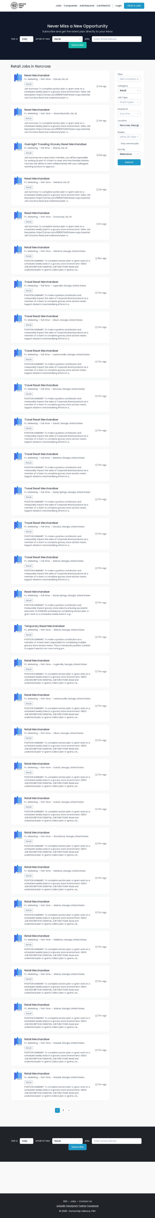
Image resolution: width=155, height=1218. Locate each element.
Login (119, 5)
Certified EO (103, 5)
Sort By (121, 149)
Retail (29, 84)
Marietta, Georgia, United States (70, 254)
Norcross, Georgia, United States (69, 395)
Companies (70, 5)
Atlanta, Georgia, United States (68, 574)
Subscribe (77, 45)
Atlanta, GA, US (60, 149)
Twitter (83, 1206)
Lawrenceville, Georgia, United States (71, 359)
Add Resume (87, 5)
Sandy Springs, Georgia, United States (43, 504)
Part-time (46, 79)
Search (129, 162)
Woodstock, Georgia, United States (71, 863)
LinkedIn (61, 1206)
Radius (121, 132)
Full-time (45, 149)
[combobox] (26, 39)
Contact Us (85, 1201)
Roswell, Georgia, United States (69, 1073)
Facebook (93, 1206)
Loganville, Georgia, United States (69, 289)
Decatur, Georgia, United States (69, 539)
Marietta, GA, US (62, 184)
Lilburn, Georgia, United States (68, 324)
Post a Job (134, 5)
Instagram (72, 1206)
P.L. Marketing (31, 79)
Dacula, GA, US (61, 79)
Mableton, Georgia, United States (70, 968)
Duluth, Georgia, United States (68, 430)
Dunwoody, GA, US (63, 219)
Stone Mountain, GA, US (65, 114)
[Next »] (68, 1142)
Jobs (58, 5)
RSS (65, 1201)
